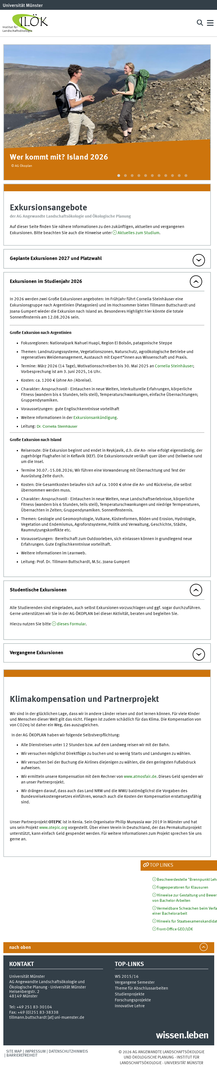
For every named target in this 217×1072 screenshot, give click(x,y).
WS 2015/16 (127, 976)
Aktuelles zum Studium (138, 233)
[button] (118, 175)
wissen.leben (182, 1036)
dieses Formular (71, 624)
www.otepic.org (53, 828)
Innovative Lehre (130, 1006)
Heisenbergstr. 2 (24, 992)
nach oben (20, 947)
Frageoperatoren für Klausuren (182, 887)
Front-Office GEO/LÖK (175, 929)
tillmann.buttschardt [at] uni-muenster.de (46, 1017)
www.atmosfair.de (140, 776)
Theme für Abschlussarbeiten (141, 988)
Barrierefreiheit (22, 1055)
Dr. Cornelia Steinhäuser (57, 426)
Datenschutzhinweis (68, 1051)
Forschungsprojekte (133, 1000)
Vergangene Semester (135, 982)
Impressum (35, 1051)
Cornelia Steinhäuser (174, 366)
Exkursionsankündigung (95, 418)
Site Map (14, 1051)
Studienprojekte (129, 994)
